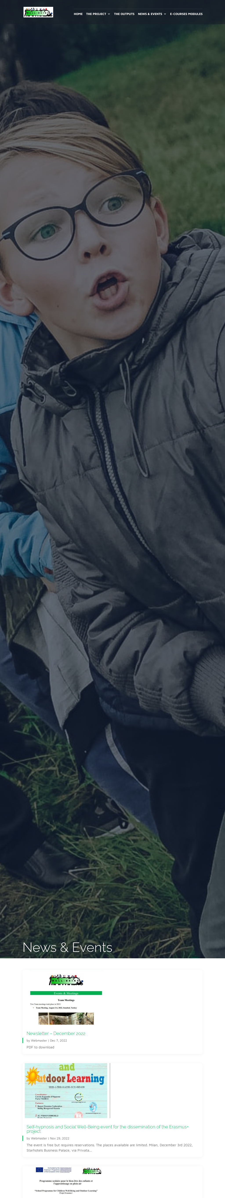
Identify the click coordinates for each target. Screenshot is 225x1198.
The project (96, 14)
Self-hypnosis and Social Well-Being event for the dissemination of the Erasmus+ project (108, 1129)
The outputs (124, 14)
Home (78, 14)
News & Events (150, 14)
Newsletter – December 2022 (56, 1033)
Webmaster (39, 1040)
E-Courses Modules (186, 14)
